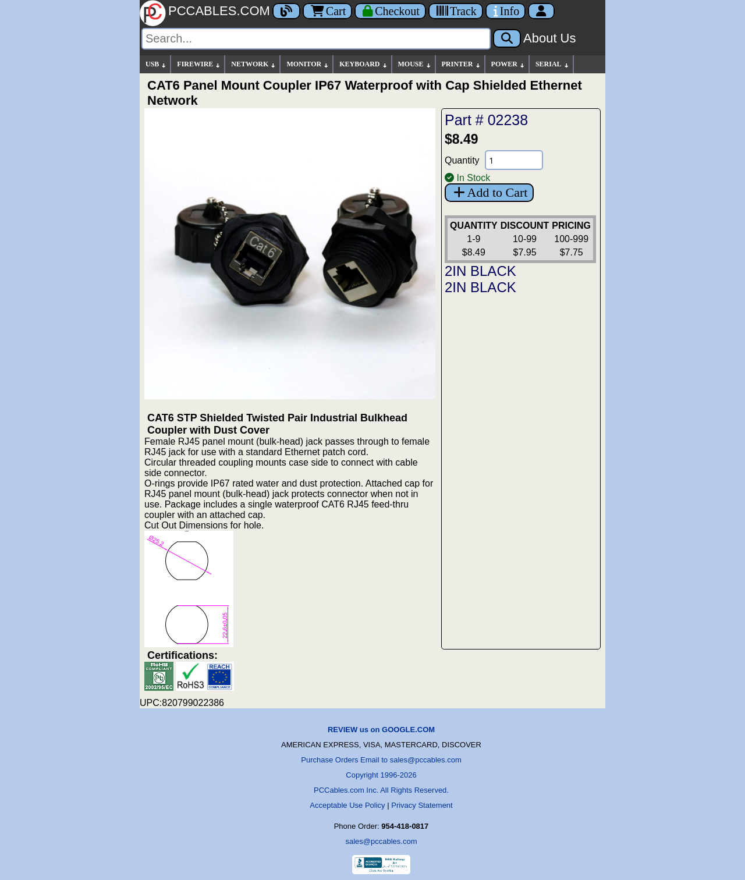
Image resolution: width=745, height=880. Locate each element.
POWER (508, 64)
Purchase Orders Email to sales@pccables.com (381, 759)
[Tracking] (455, 11)
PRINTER (461, 64)
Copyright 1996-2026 (381, 775)
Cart (327, 11)
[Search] (316, 38)
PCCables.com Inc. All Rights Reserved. (381, 790)
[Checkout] (390, 11)
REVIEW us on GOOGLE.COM (381, 729)
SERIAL (552, 64)
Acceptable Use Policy (347, 805)
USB (156, 64)
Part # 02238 (486, 120)
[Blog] (286, 11)
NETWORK (253, 64)
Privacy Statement (422, 805)
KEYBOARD (363, 64)
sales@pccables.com (381, 841)
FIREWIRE (199, 64)
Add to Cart (489, 192)
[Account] (541, 11)
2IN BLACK (480, 271)
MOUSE (415, 64)
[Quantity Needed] (514, 160)
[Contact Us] (505, 11)
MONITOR (307, 64)
